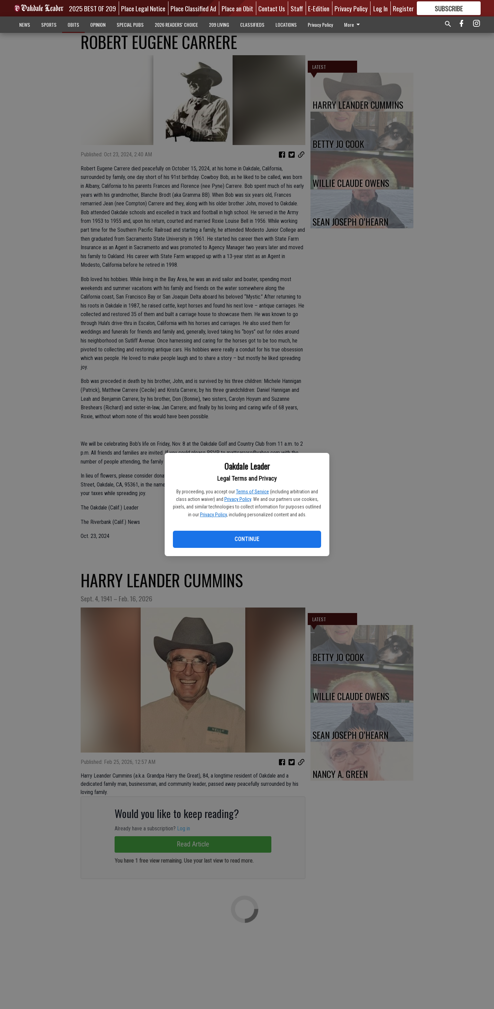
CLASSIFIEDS (252, 24)
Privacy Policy (237, 499)
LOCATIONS (286, 24)
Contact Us (271, 8)
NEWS (24, 24)
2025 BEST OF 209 (92, 8)
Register (403, 8)
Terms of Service (252, 491)
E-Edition (318, 8)
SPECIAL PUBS (130, 24)
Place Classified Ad (193, 8)
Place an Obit (237, 8)
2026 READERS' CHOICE (176, 24)
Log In (380, 8)
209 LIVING (219, 24)
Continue (247, 539)
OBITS (73, 24)
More (353, 24)
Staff (297, 8)
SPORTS (49, 24)
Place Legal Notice (143, 8)
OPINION (98, 24)
